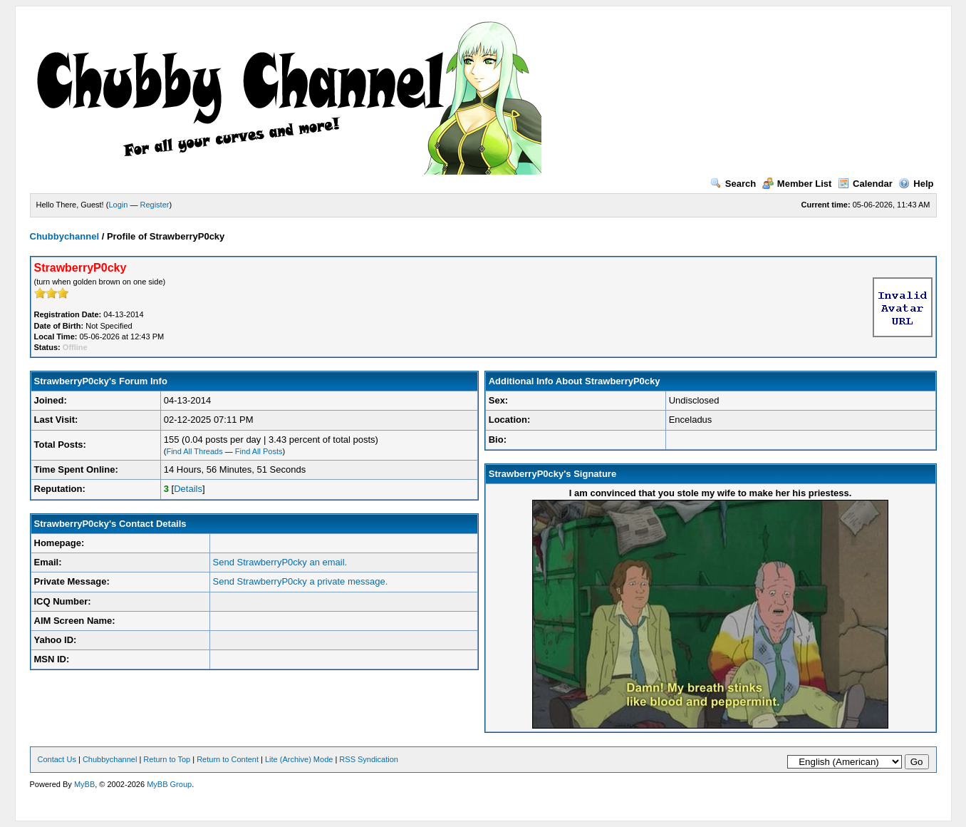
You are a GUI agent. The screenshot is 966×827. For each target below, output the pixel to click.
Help (915, 183)
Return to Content (228, 759)
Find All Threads (194, 451)
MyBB (84, 784)
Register (154, 204)
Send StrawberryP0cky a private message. (300, 581)
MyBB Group (169, 784)
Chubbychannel (65, 236)
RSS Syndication (368, 759)
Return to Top (166, 759)
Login (118, 204)
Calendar (865, 183)
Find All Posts (259, 451)
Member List (797, 183)
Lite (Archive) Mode (299, 759)
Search (733, 183)
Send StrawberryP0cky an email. (280, 562)
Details (188, 488)
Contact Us (57, 759)
